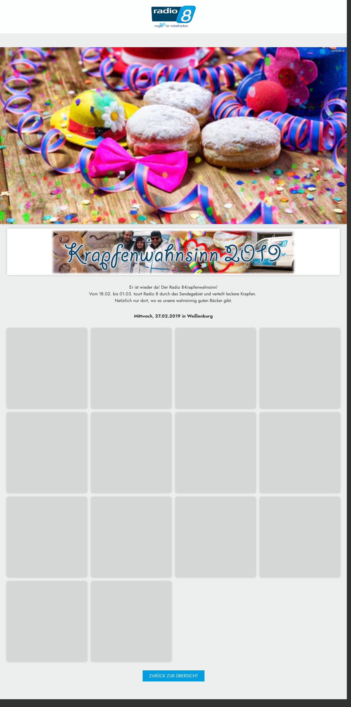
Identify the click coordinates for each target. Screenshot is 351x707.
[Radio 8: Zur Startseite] (173, 17)
